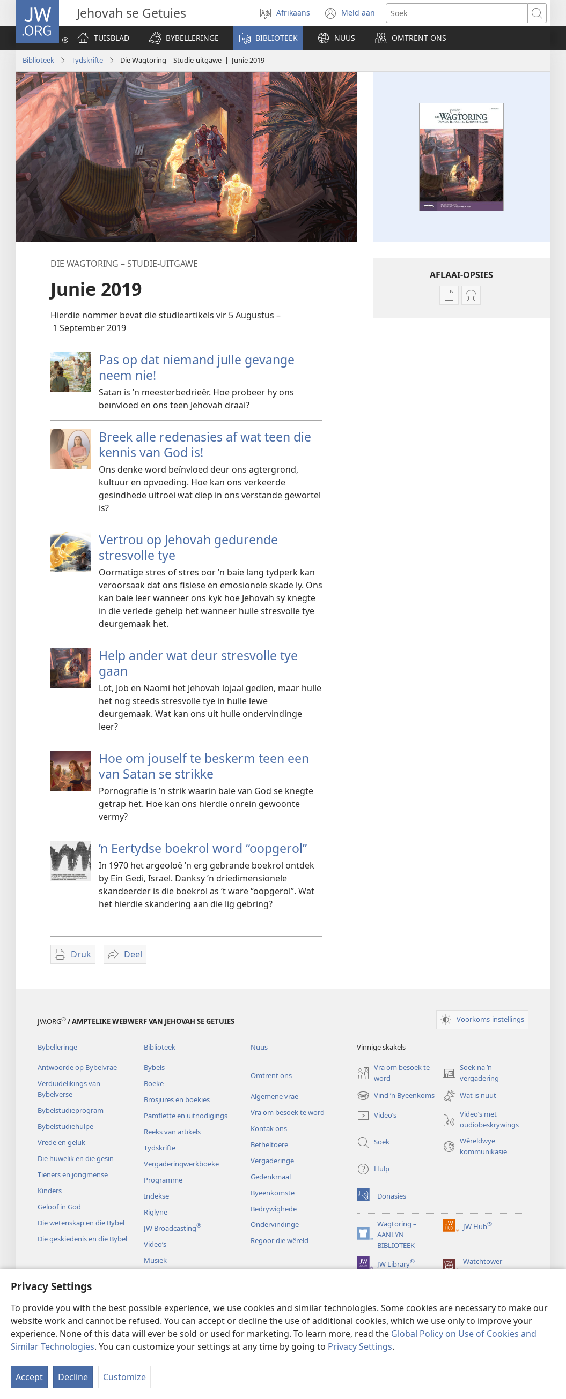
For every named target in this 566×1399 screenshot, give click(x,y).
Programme (163, 1180)
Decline (73, 1377)
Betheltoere (269, 1144)
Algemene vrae (274, 1096)
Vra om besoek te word (288, 1112)
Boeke (154, 1083)
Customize (124, 1377)
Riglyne (155, 1212)
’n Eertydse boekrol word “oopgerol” (203, 848)
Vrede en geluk (61, 1142)
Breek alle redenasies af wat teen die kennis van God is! (205, 444)
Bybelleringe (57, 1047)
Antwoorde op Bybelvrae (77, 1067)
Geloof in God (59, 1206)
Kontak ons (269, 1128)
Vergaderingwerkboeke (181, 1164)
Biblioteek (38, 60)
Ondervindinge (275, 1224)
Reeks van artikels (172, 1131)
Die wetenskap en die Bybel (81, 1223)
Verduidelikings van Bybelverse (69, 1089)
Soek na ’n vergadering (471, 1073)
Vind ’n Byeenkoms (396, 1095)
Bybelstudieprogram (71, 1110)
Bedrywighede (274, 1209)
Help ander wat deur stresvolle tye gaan (198, 663)
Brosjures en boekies (177, 1099)
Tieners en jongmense (73, 1174)
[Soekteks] (457, 13)
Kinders (50, 1190)
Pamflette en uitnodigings (185, 1115)
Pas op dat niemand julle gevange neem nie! (197, 367)
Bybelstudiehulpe (65, 1126)
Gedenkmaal (271, 1176)
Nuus (259, 1047)
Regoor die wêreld (279, 1240)
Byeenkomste (273, 1193)
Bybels (154, 1067)
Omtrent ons (271, 1075)
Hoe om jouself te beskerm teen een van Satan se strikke (204, 766)
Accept (29, 1377)
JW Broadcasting (172, 1228)
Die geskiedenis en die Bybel (82, 1239)
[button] (183, 38)
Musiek (155, 1260)
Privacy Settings (360, 1346)
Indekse (156, 1196)
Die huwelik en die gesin (76, 1158)
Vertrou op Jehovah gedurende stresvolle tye (188, 547)
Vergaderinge (272, 1160)
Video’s (155, 1244)
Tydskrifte (87, 60)
